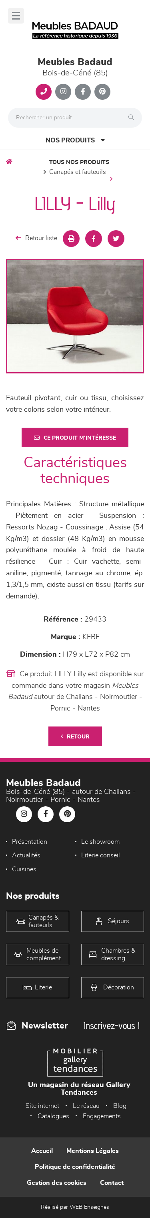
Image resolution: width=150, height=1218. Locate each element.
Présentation (29, 842)
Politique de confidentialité (75, 1167)
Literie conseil (100, 855)
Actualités (26, 855)
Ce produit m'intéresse (75, 438)
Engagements (102, 1116)
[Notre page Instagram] (63, 92)
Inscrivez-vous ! (112, 1025)
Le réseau (86, 1106)
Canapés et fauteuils (77, 172)
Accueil (42, 1151)
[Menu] (16, 16)
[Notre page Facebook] (83, 92)
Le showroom (100, 842)
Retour (75, 737)
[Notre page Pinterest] (102, 92)
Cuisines (24, 869)
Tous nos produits (79, 162)
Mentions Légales (92, 1151)
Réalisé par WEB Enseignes (75, 1207)
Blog (119, 1106)
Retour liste (36, 238)
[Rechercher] (133, 118)
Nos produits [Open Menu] (75, 140)
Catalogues (53, 1116)
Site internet (42, 1106)
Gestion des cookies (56, 1183)
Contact (112, 1183)
